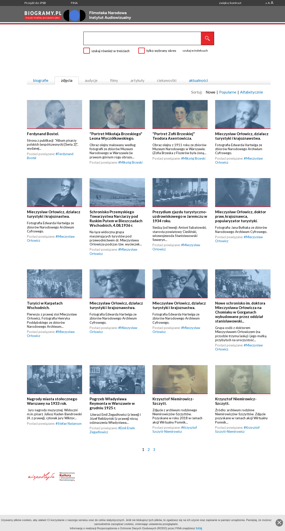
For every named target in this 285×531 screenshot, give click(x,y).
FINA (74, 3)
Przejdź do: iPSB (35, 3)
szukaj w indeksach (195, 50)
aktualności (198, 80)
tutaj (199, 528)
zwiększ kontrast (230, 3)
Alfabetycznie (251, 92)
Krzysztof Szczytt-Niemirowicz (174, 429)
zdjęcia (66, 80)
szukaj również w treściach (110, 51)
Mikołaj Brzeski (131, 162)
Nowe (210, 92)
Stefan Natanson (70, 423)
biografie (40, 80)
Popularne (227, 92)
